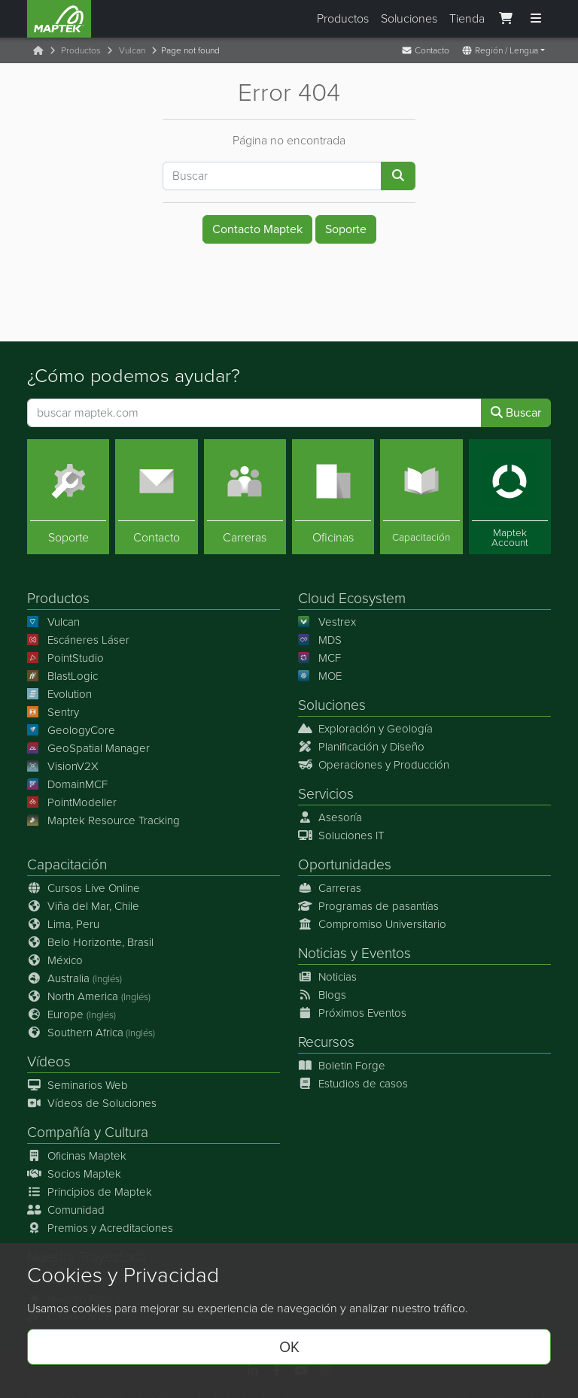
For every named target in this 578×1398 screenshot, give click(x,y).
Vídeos (49, 1061)
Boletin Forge (341, 1065)
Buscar (516, 411)
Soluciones (409, 18)
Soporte (346, 229)
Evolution (59, 693)
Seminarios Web (77, 1085)
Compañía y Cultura (87, 1132)
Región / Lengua (499, 50)
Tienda (467, 18)
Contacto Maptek (257, 229)
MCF (319, 657)
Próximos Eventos (352, 1013)
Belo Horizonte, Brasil (90, 942)
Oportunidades (344, 864)
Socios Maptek (74, 1174)
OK (289, 1347)
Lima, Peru (63, 924)
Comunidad (66, 1210)
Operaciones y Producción (373, 764)
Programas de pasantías (368, 906)
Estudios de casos (353, 1083)
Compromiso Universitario (372, 924)
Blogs (322, 995)
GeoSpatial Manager (88, 747)
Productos (343, 18)
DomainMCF (67, 783)
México (55, 960)
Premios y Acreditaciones (100, 1228)
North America (89, 996)
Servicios (326, 793)
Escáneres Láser (78, 639)
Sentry (53, 711)
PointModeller (72, 801)
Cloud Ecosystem (352, 597)
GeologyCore (71, 729)
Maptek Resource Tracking (103, 819)
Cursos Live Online (83, 888)
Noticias (322, 953)
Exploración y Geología (365, 728)
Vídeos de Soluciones (92, 1103)
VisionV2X (63, 765)
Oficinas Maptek (76, 1156)
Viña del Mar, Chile (83, 906)
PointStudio (65, 657)
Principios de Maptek (89, 1192)
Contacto (425, 50)
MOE (320, 675)
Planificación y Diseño (361, 746)
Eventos (386, 953)
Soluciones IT (341, 835)
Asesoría (330, 817)
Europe (71, 1014)
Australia (74, 978)
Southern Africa (91, 1032)
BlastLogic (62, 675)
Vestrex (327, 621)
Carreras (329, 888)
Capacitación (67, 864)
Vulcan (132, 50)
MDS (320, 639)
